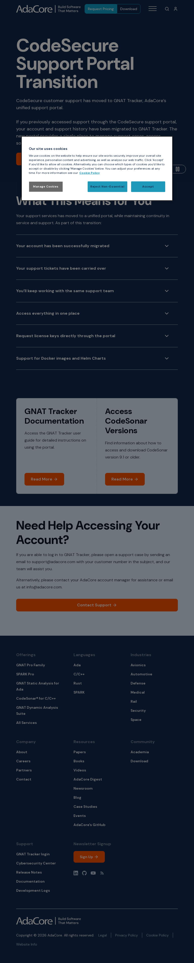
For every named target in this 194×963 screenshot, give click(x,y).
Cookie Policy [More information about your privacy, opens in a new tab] (89, 173)
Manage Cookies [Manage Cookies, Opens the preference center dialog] (46, 187)
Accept (148, 187)
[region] (97, 168)
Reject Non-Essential (107, 187)
